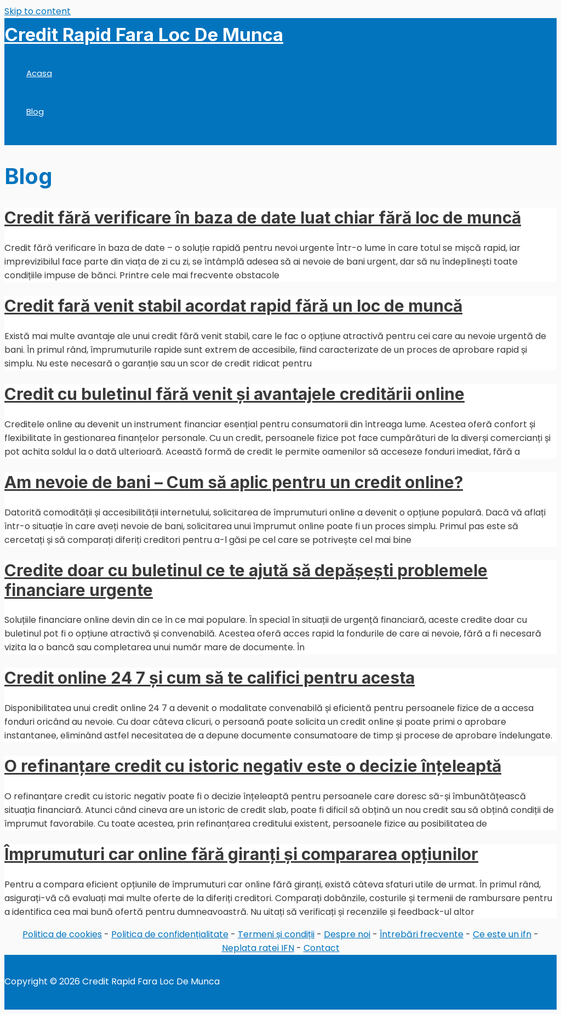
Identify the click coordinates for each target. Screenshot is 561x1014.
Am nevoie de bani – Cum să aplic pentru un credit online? (233, 482)
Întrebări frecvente (421, 934)
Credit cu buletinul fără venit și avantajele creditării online (234, 394)
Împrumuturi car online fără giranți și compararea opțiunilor (241, 854)
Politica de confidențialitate (169, 934)
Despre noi (347, 934)
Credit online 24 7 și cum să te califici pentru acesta (209, 678)
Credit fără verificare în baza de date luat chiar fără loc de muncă (262, 217)
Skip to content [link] (37, 11)
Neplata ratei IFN (258, 948)
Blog (35, 111)
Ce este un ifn (502, 934)
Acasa (39, 73)
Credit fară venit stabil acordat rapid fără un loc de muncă (233, 306)
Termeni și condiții (276, 934)
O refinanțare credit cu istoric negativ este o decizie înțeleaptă (252, 766)
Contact (322, 948)
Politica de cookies (62, 934)
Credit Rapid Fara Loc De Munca (143, 34)
